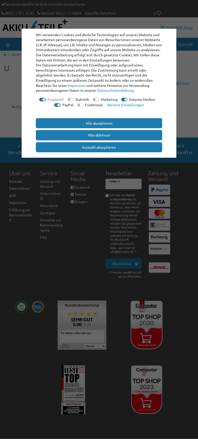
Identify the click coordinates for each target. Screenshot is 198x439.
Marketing (109, 99)
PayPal (67, 104)
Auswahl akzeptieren (99, 147)
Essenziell (55, 99)
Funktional (94, 104)
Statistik (82, 99)
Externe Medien (142, 99)
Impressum (77, 85)
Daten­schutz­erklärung (115, 90)
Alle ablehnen (99, 135)
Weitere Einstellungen (125, 104)
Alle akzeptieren (99, 123)
